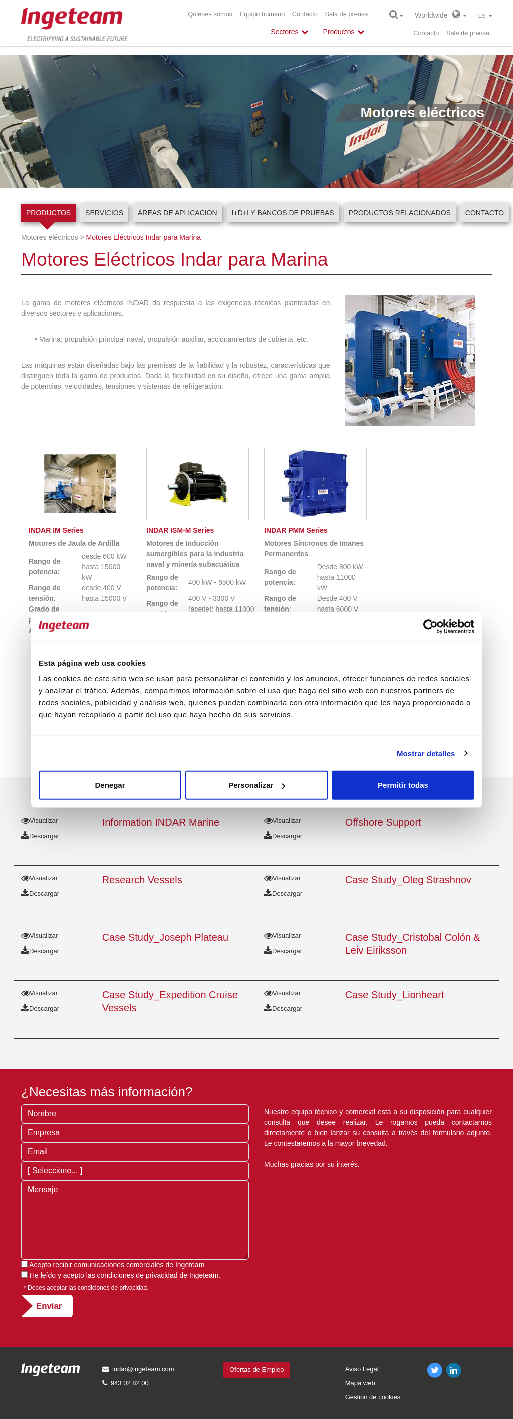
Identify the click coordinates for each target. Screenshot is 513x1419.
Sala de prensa (346, 14)
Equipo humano (262, 14)
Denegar (110, 785)
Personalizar (256, 785)
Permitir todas (403, 785)
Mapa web (360, 1383)
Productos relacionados (400, 213)
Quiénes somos (210, 14)
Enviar (49, 1306)
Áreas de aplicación (177, 213)
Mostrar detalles (426, 753)
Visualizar (39, 820)
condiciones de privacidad (137, 1275)
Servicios (104, 213)
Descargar (40, 836)
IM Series (56, 530)
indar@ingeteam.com (143, 1369)
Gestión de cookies (373, 1397)
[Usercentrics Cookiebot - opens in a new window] (430, 626)
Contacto (305, 14)
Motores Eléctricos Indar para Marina (143, 237)
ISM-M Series (180, 530)
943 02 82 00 (130, 1383)
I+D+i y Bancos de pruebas (283, 213)
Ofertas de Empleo (256, 1369)
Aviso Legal (362, 1369)
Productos (48, 213)
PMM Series (296, 530)
